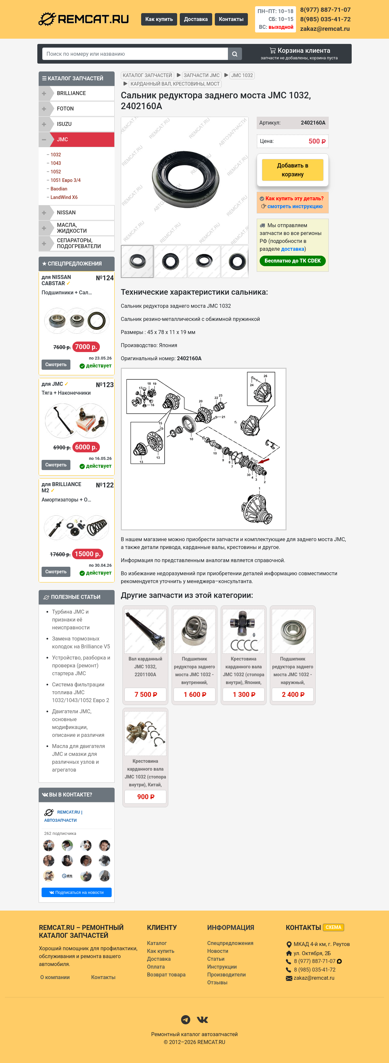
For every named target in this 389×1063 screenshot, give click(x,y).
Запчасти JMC (202, 75)
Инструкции (222, 967)
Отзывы (217, 982)
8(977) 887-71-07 (325, 9)
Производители (226, 975)
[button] (242, 180)
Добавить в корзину (292, 169)
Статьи (216, 959)
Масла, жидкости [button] (72, 228)
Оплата (156, 967)
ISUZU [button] (64, 124)
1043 (55, 163)
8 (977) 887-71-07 (318, 961)
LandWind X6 (64, 197)
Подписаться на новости (76, 892)
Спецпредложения (230, 943)
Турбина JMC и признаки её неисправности (71, 620)
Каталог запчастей (147, 75)
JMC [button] (62, 139)
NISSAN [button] (66, 212)
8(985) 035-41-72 (325, 19)
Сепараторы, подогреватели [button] (79, 243)
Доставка (196, 19)
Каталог (157, 943)
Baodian (58, 188)
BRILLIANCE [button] (71, 93)
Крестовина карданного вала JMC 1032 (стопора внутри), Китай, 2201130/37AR (145, 776)
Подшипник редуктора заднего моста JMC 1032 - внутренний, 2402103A (194, 674)
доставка (293, 249)
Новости (217, 951)
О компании (55, 977)
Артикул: (266, 123)
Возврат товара (166, 975)
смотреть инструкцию (295, 206)
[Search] (135, 54)
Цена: (267, 141)
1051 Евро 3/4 (65, 180)
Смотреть (55, 364)
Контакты (231, 19)
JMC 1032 (242, 75)
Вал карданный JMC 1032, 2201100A (145, 666)
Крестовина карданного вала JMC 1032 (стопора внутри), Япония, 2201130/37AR (244, 674)
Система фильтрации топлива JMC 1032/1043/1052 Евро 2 (80, 692)
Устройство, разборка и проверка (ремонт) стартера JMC (81, 666)
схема (334, 927)
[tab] (77, 93)
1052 (55, 171)
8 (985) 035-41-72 (315, 970)
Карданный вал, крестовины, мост (175, 84)
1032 (55, 154)
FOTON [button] (65, 109)
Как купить (159, 19)
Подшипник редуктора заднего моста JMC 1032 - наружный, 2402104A (292, 674)
